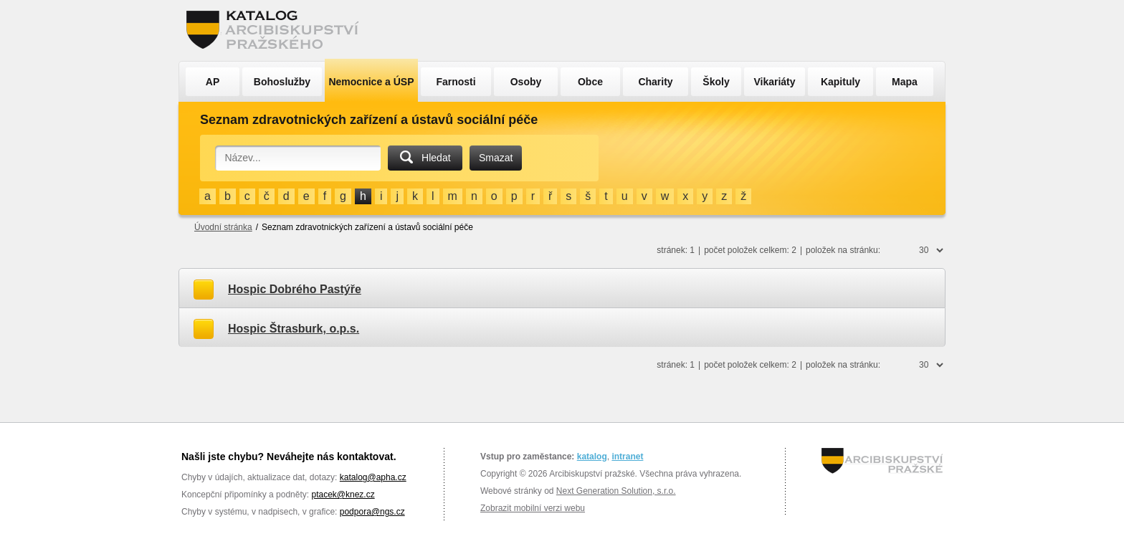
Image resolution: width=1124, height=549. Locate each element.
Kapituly (840, 81)
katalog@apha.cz (373, 477)
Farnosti (455, 81)
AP (212, 81)
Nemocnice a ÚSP (371, 81)
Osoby (526, 81)
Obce (590, 81)
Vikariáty (774, 81)
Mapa (905, 81)
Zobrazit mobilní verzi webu (532, 508)
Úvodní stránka (223, 227)
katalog (592, 457)
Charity (655, 81)
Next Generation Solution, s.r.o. (616, 491)
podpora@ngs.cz (372, 512)
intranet (627, 457)
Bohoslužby (282, 81)
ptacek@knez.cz (342, 495)
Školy (715, 81)
